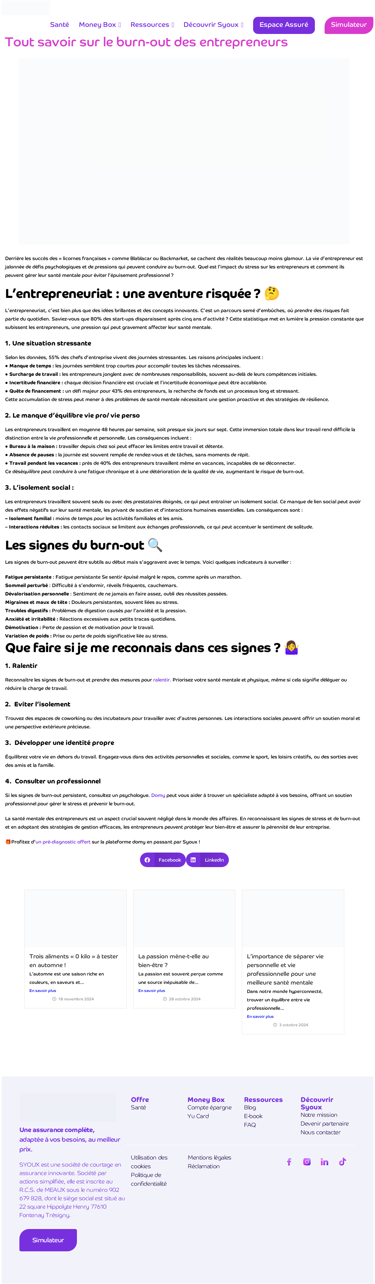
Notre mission (319, 1114)
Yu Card (198, 1116)
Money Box (97, 24)
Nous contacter (320, 1132)
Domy (158, 795)
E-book (253, 1116)
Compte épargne (209, 1107)
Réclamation (204, 1166)
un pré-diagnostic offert (63, 842)
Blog (250, 1107)
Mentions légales (209, 1157)
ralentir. (162, 680)
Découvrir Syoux (211, 24)
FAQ (250, 1124)
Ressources (150, 24)
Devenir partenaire (325, 1123)
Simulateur (349, 24)
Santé (59, 24)
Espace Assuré (284, 24)
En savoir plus (42, 990)
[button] (163, 860)
